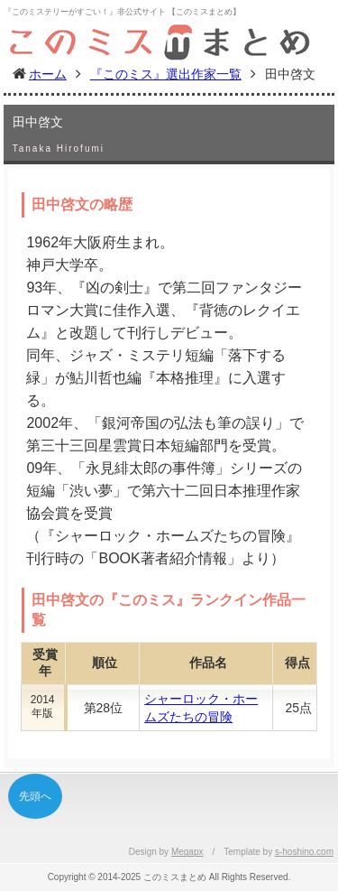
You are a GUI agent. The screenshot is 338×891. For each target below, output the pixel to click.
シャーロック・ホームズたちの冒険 (201, 707)
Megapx (187, 852)
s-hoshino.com (304, 852)
